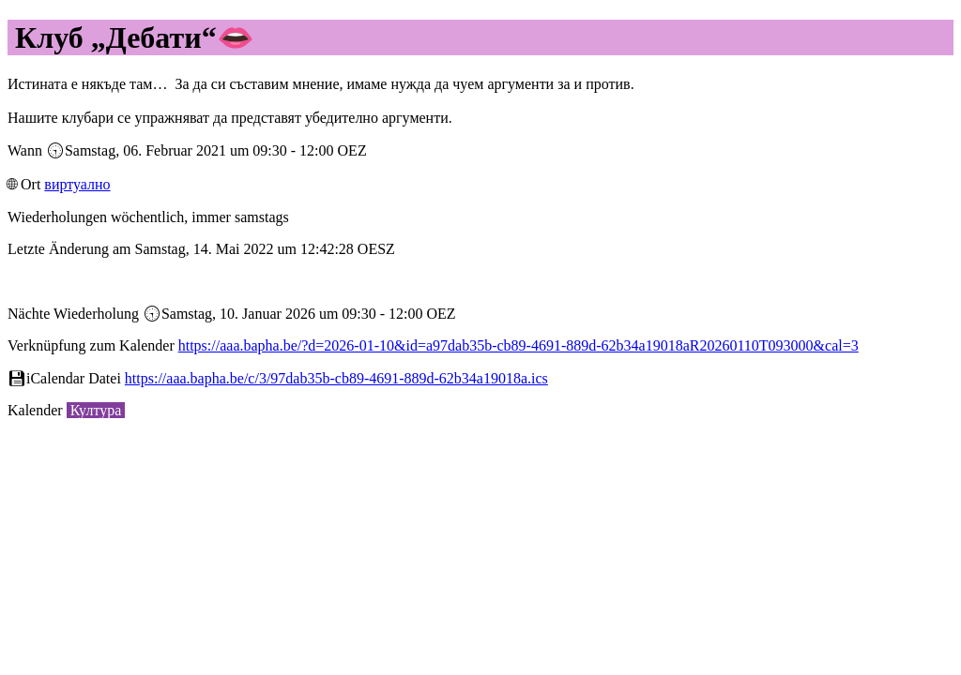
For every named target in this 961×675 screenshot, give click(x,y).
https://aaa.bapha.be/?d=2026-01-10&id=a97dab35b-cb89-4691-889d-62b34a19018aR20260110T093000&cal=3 (518, 345)
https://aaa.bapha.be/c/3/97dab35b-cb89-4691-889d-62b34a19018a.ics (336, 378)
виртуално (77, 184)
